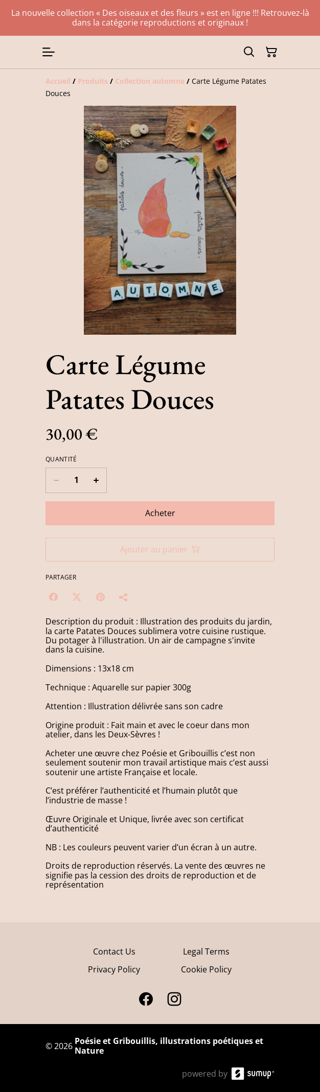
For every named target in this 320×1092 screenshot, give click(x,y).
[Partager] (123, 597)
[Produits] (93, 81)
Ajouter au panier (160, 549)
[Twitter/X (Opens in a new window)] (76, 597)
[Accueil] (58, 81)
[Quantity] (76, 480)
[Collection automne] (150, 81)
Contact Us (114, 951)
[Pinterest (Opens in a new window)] (100, 597)
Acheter (160, 513)
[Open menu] (48, 52)
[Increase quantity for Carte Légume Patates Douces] (96, 480)
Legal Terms (206, 951)
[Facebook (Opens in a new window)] (53, 597)
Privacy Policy (114, 969)
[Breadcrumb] (160, 87)
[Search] (249, 52)
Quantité (61, 459)
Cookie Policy (206, 969)
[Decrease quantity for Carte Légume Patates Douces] (55, 480)
